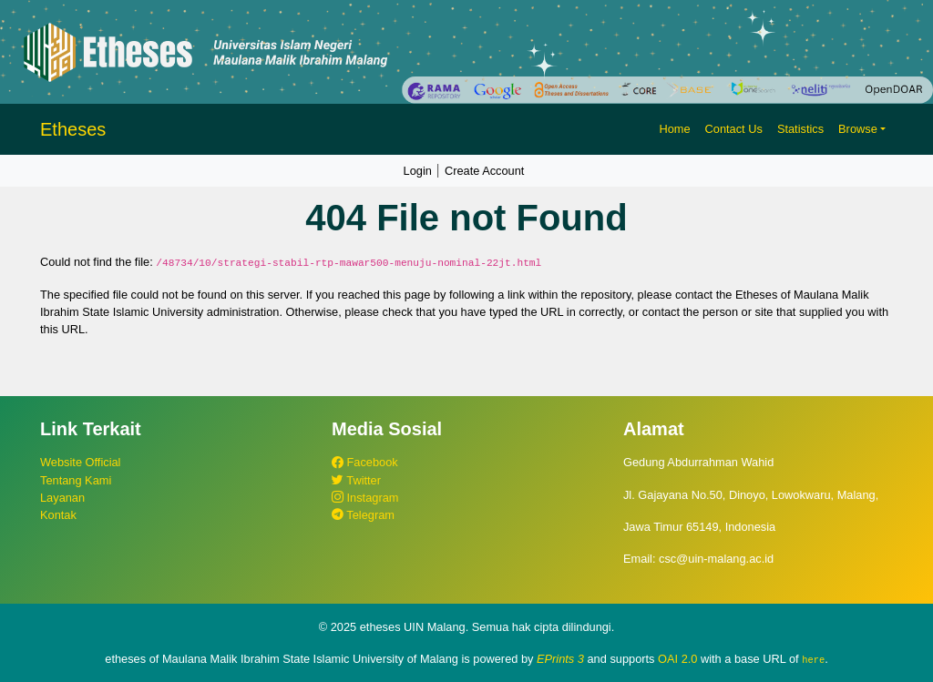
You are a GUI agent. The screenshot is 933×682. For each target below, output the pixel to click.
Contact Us (734, 129)
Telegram (363, 515)
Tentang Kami (75, 480)
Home (674, 129)
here (813, 659)
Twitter (356, 480)
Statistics (800, 129)
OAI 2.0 (677, 659)
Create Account (485, 171)
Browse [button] (857, 129)
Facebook (365, 462)
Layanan (62, 497)
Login (418, 171)
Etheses (73, 129)
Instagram (365, 497)
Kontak (58, 515)
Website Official (80, 462)
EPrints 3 (560, 659)
